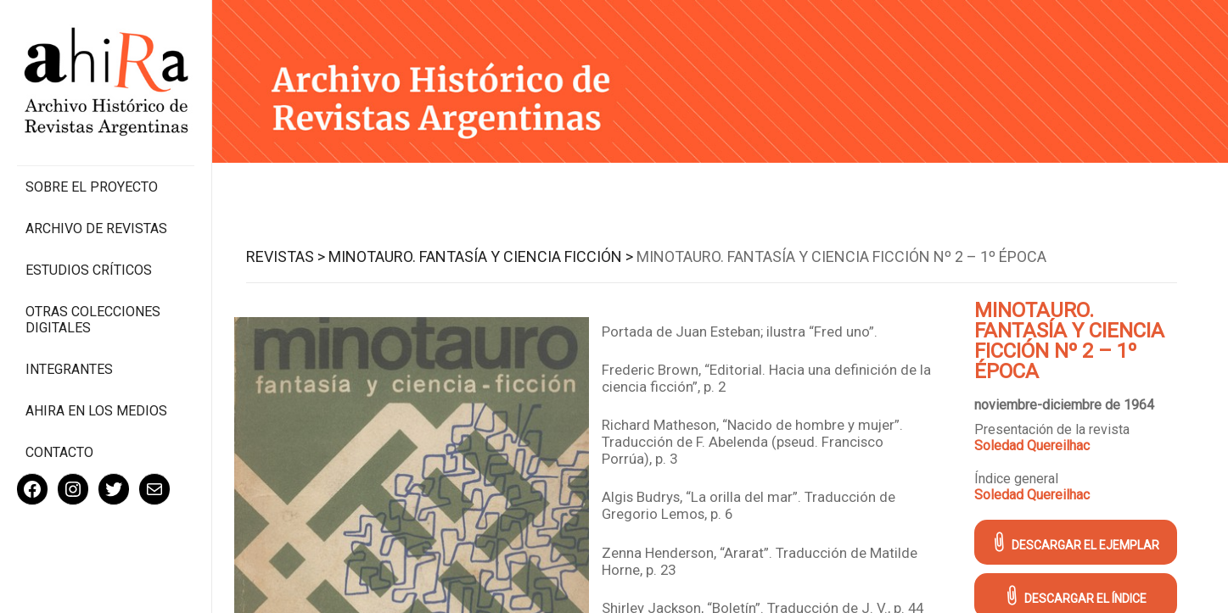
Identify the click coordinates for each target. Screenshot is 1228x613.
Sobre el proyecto (91, 187)
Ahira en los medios (96, 411)
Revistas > (285, 256)
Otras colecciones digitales (92, 320)
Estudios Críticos (88, 270)
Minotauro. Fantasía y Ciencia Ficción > (480, 256)
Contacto (59, 452)
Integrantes (69, 369)
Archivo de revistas (96, 228)
